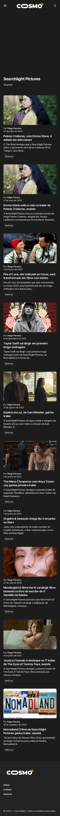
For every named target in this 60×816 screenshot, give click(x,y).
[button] (5, 5)
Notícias (9, 156)
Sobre (6, 785)
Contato (7, 789)
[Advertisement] (30, 41)
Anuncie (7, 794)
